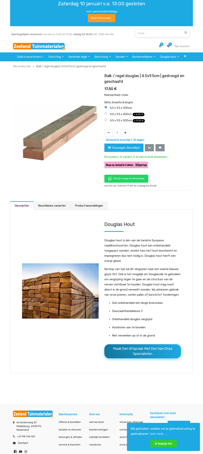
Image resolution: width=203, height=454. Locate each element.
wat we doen (96, 420)
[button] (185, 56)
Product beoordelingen (89, 205)
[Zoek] (186, 32)
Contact (23, 441)
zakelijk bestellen (99, 435)
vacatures (95, 443)
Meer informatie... (101, 18)
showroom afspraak (131, 420)
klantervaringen (98, 428)
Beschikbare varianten (52, 205)
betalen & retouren (70, 428)
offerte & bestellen (70, 420)
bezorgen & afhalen (70, 435)
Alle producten (22, 66)
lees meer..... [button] (159, 433)
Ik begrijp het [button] (163, 443)
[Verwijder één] (108, 132)
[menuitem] (30, 56)
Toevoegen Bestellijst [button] (124, 147)
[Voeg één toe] (125, 132)
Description (22, 205)
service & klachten (69, 443)
